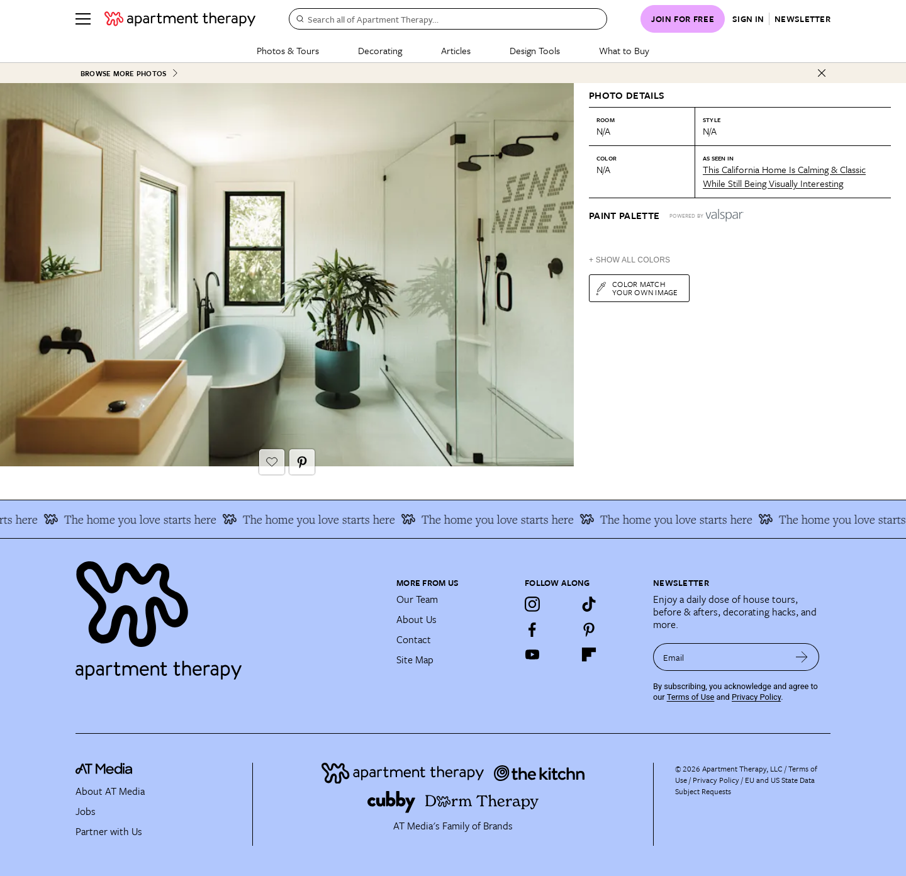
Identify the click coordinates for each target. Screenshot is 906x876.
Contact (413, 639)
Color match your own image (636, 288)
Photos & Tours (288, 50)
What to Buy (624, 50)
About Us (416, 619)
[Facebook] (532, 629)
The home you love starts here (136, 519)
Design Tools (535, 50)
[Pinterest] (588, 629)
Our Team (417, 599)
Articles (456, 50)
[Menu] (83, 18)
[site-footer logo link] (104, 771)
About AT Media (110, 791)
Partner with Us (109, 831)
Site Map (414, 659)
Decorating (380, 50)
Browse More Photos (130, 73)
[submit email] (802, 657)
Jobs (86, 811)
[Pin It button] (302, 461)
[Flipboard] (588, 654)
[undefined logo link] (179, 18)
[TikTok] (588, 604)
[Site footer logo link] (228, 615)
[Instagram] (532, 604)
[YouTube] (532, 654)
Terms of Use (691, 697)
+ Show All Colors (629, 260)
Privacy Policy (756, 697)
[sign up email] (719, 657)
